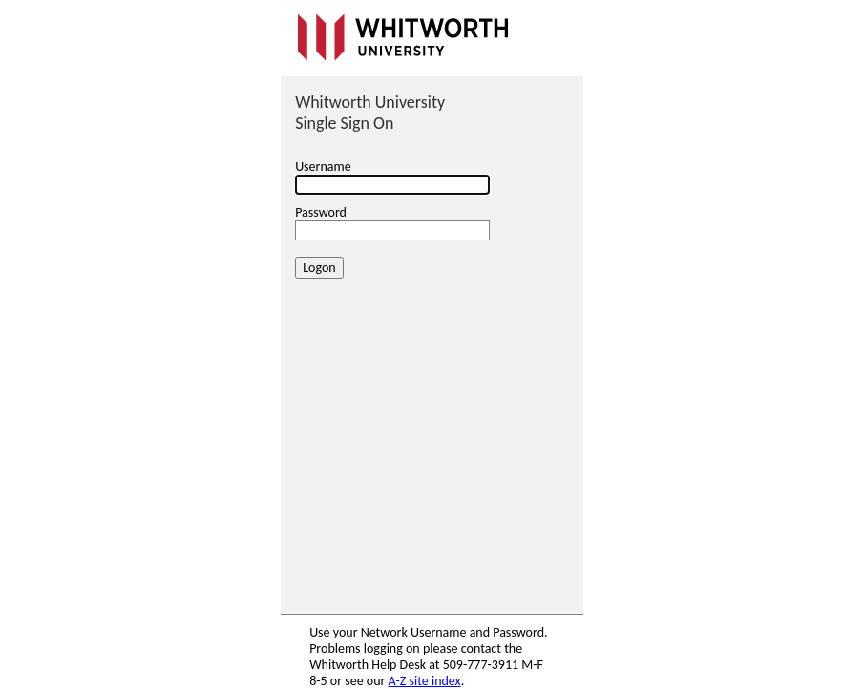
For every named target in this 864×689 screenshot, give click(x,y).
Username (323, 166)
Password (321, 212)
